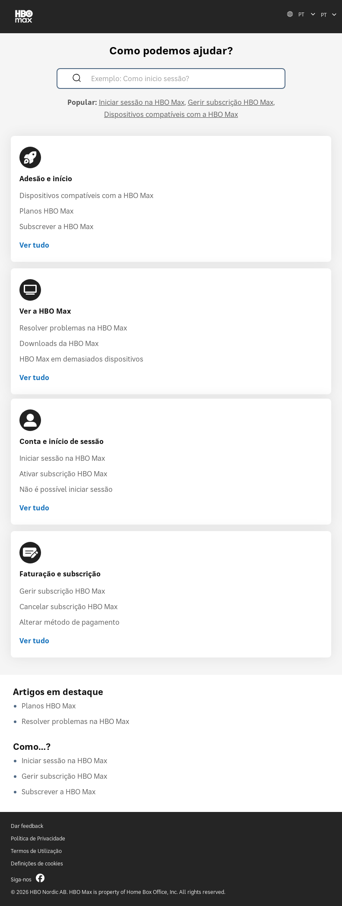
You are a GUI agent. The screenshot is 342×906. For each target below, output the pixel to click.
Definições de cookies (37, 863)
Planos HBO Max (46, 211)
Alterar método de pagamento (69, 622)
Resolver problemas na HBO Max (73, 328)
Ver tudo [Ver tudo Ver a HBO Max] (34, 377)
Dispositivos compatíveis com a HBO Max (171, 114)
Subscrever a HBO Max (56, 226)
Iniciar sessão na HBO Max (141, 102)
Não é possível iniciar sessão (66, 489)
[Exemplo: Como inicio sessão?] (183, 79)
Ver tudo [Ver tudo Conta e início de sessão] (34, 508)
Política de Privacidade (38, 838)
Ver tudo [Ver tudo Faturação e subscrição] (34, 640)
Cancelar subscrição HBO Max (68, 606)
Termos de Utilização (36, 851)
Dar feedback (27, 826)
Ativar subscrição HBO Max (63, 473)
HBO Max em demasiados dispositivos (81, 359)
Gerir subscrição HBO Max (230, 102)
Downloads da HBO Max (58, 343)
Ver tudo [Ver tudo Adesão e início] (34, 245)
